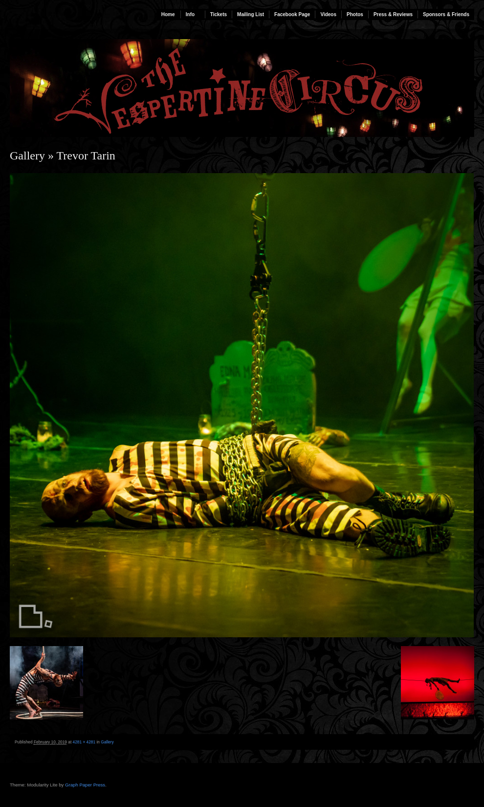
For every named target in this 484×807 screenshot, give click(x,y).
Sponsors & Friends (446, 14)
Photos (355, 14)
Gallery (27, 155)
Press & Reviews (393, 14)
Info (190, 14)
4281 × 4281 (84, 742)
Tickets (218, 14)
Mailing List (250, 14)
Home (168, 14)
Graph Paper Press (85, 784)
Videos (328, 14)
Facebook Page (292, 14)
